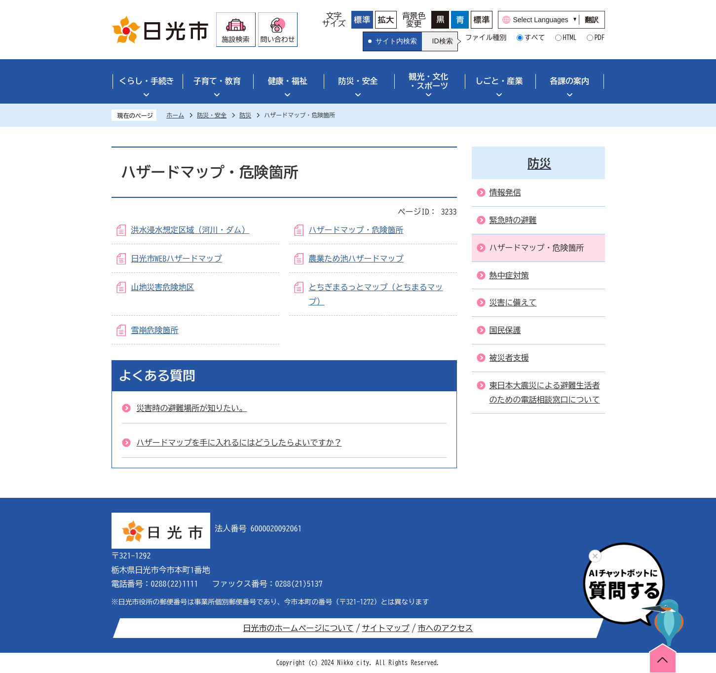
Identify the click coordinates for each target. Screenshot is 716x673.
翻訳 (592, 20)
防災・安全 (358, 81)
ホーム (175, 115)
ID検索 (442, 41)
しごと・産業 (499, 81)
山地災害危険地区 (162, 287)
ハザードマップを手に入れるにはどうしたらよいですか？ (239, 443)
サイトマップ (386, 628)
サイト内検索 (396, 41)
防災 (245, 115)
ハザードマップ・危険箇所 (356, 230)
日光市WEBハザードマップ (176, 258)
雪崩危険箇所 (155, 330)
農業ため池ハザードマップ (356, 258)
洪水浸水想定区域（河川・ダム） (190, 230)
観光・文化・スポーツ (428, 81)
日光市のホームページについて (298, 628)
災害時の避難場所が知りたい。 (192, 408)
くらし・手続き (146, 81)
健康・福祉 (287, 81)
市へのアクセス (445, 628)
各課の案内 (569, 81)
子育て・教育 (217, 81)
